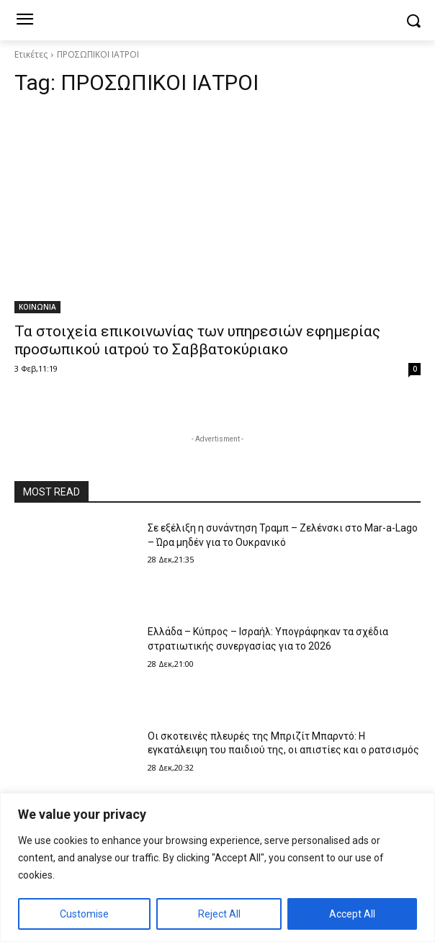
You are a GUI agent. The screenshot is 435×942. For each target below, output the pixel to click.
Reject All (219, 914)
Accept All (352, 914)
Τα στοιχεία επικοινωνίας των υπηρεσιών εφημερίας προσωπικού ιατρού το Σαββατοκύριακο (197, 340)
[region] (217, 867)
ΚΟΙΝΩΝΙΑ (37, 307)
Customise (84, 914)
